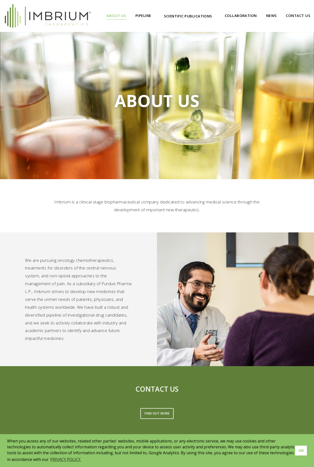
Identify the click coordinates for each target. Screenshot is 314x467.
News (271, 15)
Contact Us (298, 15)
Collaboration (241, 15)
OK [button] (301, 450)
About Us (116, 15)
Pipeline (143, 15)
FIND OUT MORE (157, 413)
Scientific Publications (188, 15)
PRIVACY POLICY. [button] (65, 459)
